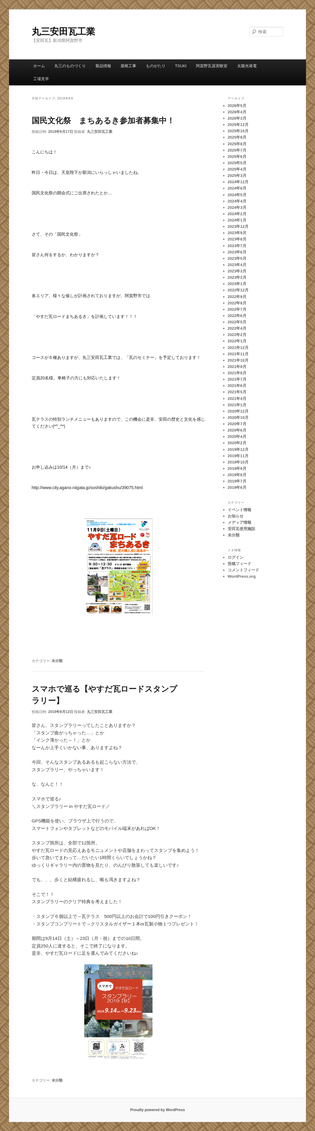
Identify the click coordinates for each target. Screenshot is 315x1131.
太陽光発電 (247, 66)
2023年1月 (237, 283)
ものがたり (156, 66)
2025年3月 (237, 175)
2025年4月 (237, 169)
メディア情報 (239, 522)
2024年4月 (237, 201)
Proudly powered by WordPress (157, 1110)
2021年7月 (237, 379)
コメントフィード (243, 570)
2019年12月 (238, 449)
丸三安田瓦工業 (63, 31)
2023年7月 (237, 245)
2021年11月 (238, 354)
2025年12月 (238, 124)
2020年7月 (237, 424)
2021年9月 (237, 366)
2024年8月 (237, 188)
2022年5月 (237, 322)
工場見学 (41, 79)
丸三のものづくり (70, 66)
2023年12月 (238, 226)
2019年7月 (237, 481)
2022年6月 (237, 315)
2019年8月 (237, 475)
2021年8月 (237, 373)
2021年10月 (238, 360)
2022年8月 (237, 303)
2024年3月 (237, 207)
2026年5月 (237, 105)
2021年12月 (238, 347)
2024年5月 (237, 195)
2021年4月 (237, 398)
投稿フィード (239, 563)
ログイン (235, 557)
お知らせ (235, 516)
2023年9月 (237, 233)
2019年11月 (238, 456)
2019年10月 (238, 462)
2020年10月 (238, 417)
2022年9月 (237, 296)
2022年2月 (237, 334)
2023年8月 (237, 239)
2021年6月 (237, 385)
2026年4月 (237, 112)
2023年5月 (237, 258)
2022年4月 (237, 328)
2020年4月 (237, 436)
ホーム (39, 66)
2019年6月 (237, 487)
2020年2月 (237, 443)
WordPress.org (242, 576)
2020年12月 (238, 411)
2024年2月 (237, 214)
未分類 (57, 661)
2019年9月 (237, 468)
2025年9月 (237, 137)
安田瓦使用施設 (241, 528)
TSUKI (180, 66)
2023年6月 (237, 252)
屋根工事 (128, 66)
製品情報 (103, 66)
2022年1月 (237, 341)
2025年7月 (237, 150)
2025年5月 (237, 163)
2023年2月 (237, 277)
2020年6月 (237, 430)
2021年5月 (237, 392)
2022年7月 (237, 309)
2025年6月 (237, 156)
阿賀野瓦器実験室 (211, 66)
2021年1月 (237, 405)
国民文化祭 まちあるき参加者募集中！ (103, 120)
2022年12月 (238, 290)
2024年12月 (238, 182)
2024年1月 (237, 220)
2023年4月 (237, 264)
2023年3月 (237, 271)
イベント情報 (239, 509)
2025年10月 (238, 131)
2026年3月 (237, 118)
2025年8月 (237, 144)
